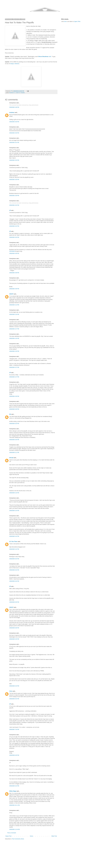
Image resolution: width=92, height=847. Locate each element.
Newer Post (8, 836)
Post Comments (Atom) (18, 839)
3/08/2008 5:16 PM (14, 492)
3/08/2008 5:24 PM (14, 510)
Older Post (54, 836)
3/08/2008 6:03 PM (14, 558)
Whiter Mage (12, 791)
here (65, 21)
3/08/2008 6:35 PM (14, 639)
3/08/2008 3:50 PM (14, 121)
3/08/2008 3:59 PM (14, 179)
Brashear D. (12, 92)
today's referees (14, 63)
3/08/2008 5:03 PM (14, 423)
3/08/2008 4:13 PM (14, 305)
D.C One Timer (13, 541)
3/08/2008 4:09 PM (14, 272)
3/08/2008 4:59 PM (14, 396)
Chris (10, 691)
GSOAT (11, 294)
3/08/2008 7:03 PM (14, 729)
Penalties (23, 92)
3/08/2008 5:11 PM (14, 452)
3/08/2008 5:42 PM (14, 536)
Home (31, 836)
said (45, 56)
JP (10, 210)
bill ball (11, 457)
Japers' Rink (77, 21)
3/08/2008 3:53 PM (14, 160)
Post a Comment (11, 832)
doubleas (11, 112)
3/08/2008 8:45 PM (14, 755)
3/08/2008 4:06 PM (14, 253)
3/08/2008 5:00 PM (14, 409)
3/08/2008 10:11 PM (14, 805)
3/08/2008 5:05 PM (14, 439)
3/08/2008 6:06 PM (14, 628)
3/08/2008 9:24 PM (14, 786)
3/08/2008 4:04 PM (14, 237)
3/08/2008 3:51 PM (14, 142)
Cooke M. (17, 92)
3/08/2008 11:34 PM (14, 829)
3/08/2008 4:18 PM (14, 314)
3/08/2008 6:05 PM (14, 602)
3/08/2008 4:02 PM (14, 205)
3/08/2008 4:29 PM (14, 338)
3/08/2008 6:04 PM (14, 570)
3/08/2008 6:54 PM (14, 698)
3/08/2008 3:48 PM (14, 107)
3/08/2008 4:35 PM (14, 351)
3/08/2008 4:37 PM (14, 367)
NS (10, 414)
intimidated (12, 251)
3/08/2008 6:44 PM (14, 686)
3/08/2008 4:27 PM (14, 329)
